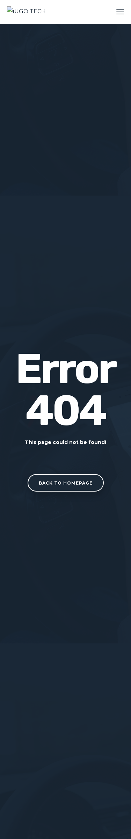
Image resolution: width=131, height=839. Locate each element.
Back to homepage (66, 483)
